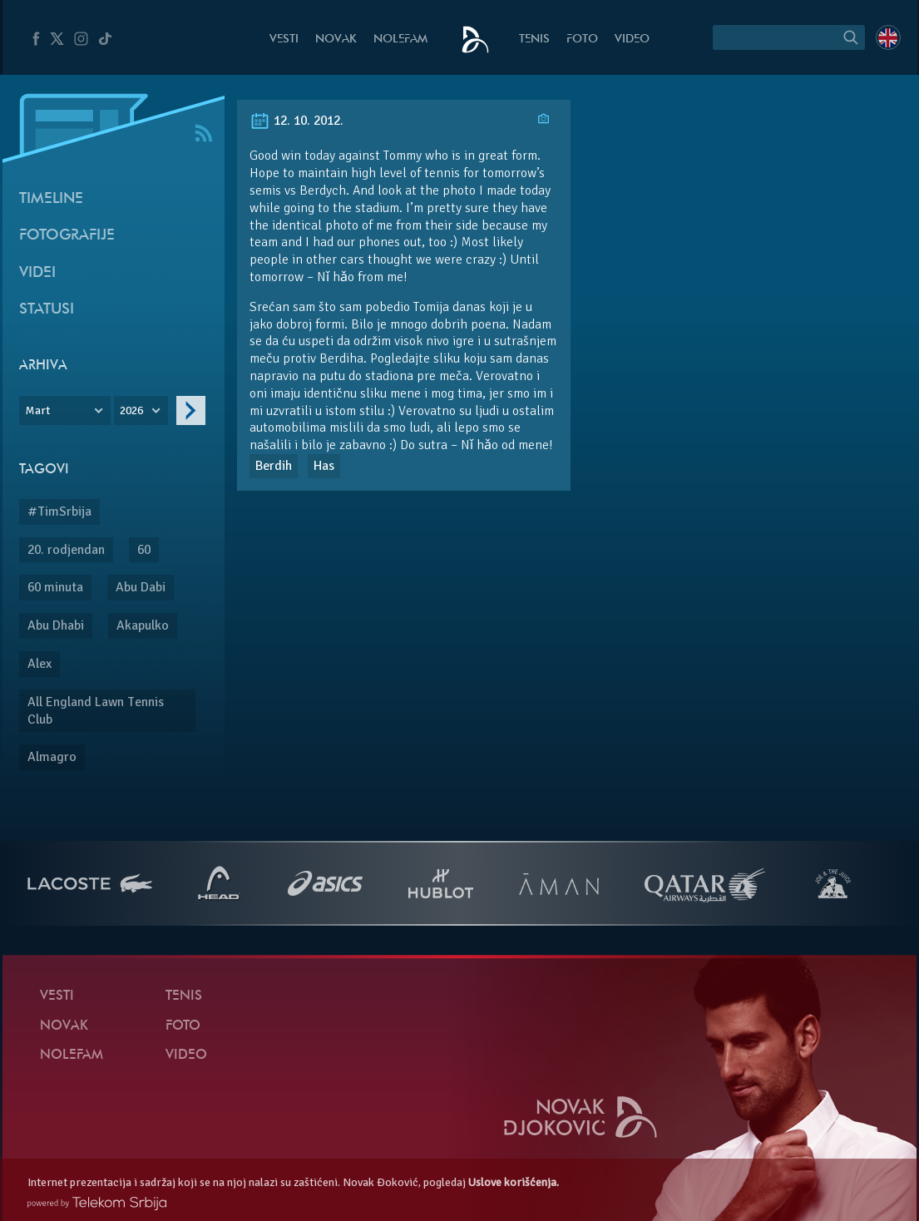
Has (324, 465)
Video (632, 39)
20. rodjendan (66, 549)
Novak (336, 39)
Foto (582, 39)
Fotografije (67, 236)
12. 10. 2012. (296, 120)
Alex (39, 663)
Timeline (51, 199)
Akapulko (142, 625)
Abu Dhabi (55, 625)
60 (144, 549)
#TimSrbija (59, 511)
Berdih (273, 465)
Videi (37, 273)
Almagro (52, 757)
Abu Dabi (141, 587)
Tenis (534, 39)
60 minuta (55, 587)
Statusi (46, 310)
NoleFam (400, 39)
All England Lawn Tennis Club (95, 711)
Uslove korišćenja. (513, 1182)
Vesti (284, 39)
